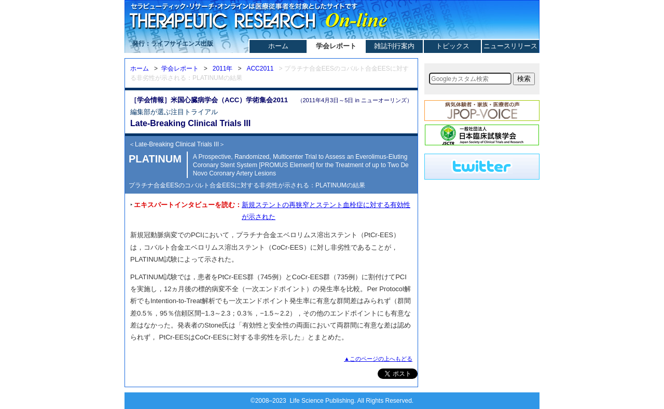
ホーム (278, 46)
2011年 (223, 68)
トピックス (452, 46)
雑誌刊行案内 (394, 46)
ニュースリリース (510, 46)
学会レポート (336, 46)
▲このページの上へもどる (378, 359)
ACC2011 (259, 68)
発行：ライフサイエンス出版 (172, 43)
